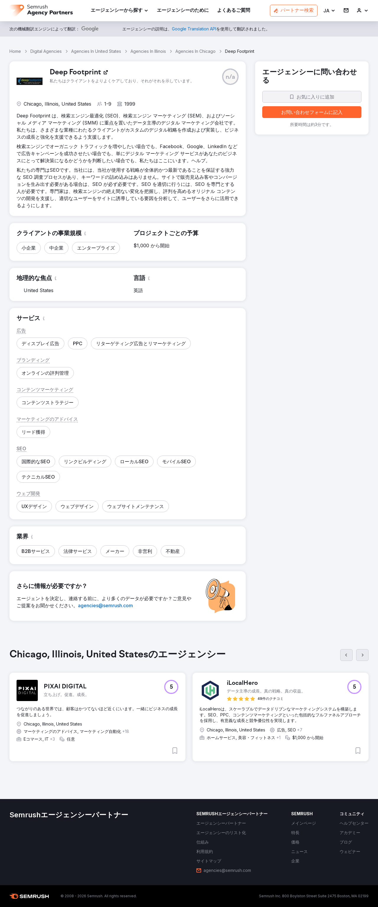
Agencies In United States (96, 51)
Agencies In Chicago (195, 51)
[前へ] (346, 655)
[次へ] (362, 655)
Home (15, 51)
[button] (329, 11)
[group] (189, 710)
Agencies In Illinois (148, 51)
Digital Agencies (46, 51)
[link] (183, 10)
